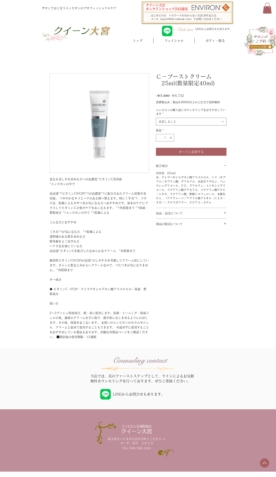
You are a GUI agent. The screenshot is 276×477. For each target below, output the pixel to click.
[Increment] (171, 137)
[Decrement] (158, 137)
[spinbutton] (165, 137)
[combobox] (191, 121)
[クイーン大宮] (261, 47)
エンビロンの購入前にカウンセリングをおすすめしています (190, 112)
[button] (267, 8)
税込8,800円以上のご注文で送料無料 (196, 102)
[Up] (264, 463)
